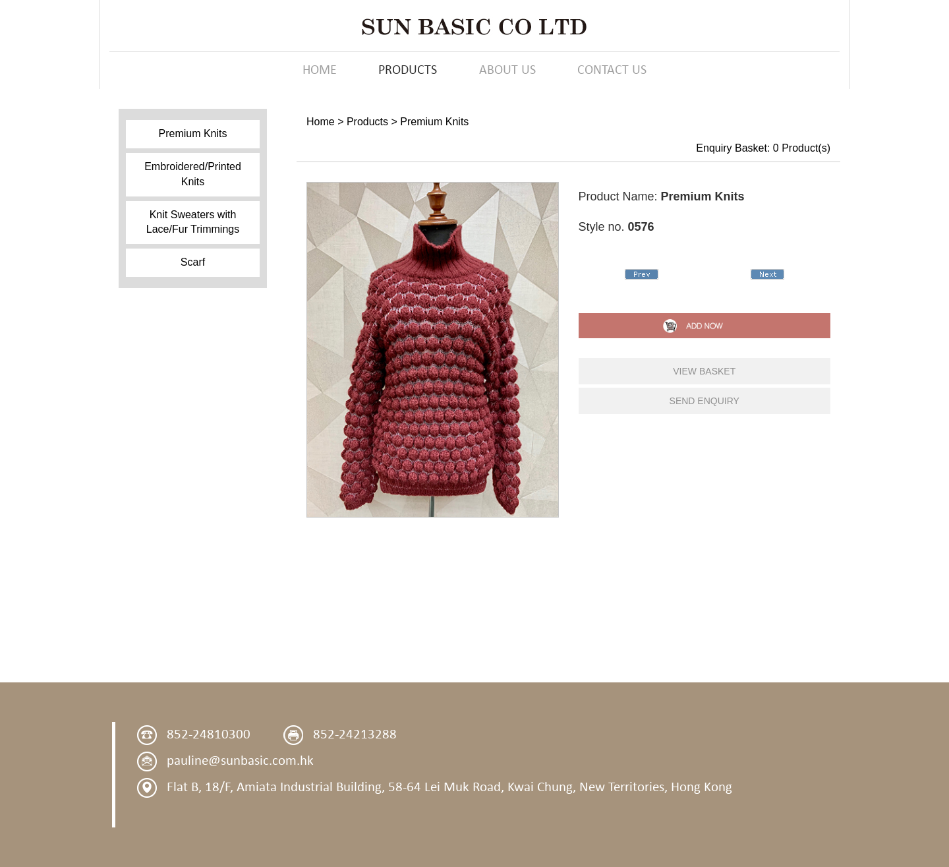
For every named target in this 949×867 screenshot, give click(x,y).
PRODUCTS (407, 70)
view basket (704, 371)
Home (320, 121)
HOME (319, 70)
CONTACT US (612, 70)
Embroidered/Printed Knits (192, 174)
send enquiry (704, 401)
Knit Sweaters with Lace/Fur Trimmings (192, 222)
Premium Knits (192, 133)
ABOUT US (507, 70)
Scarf (193, 262)
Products (367, 121)
